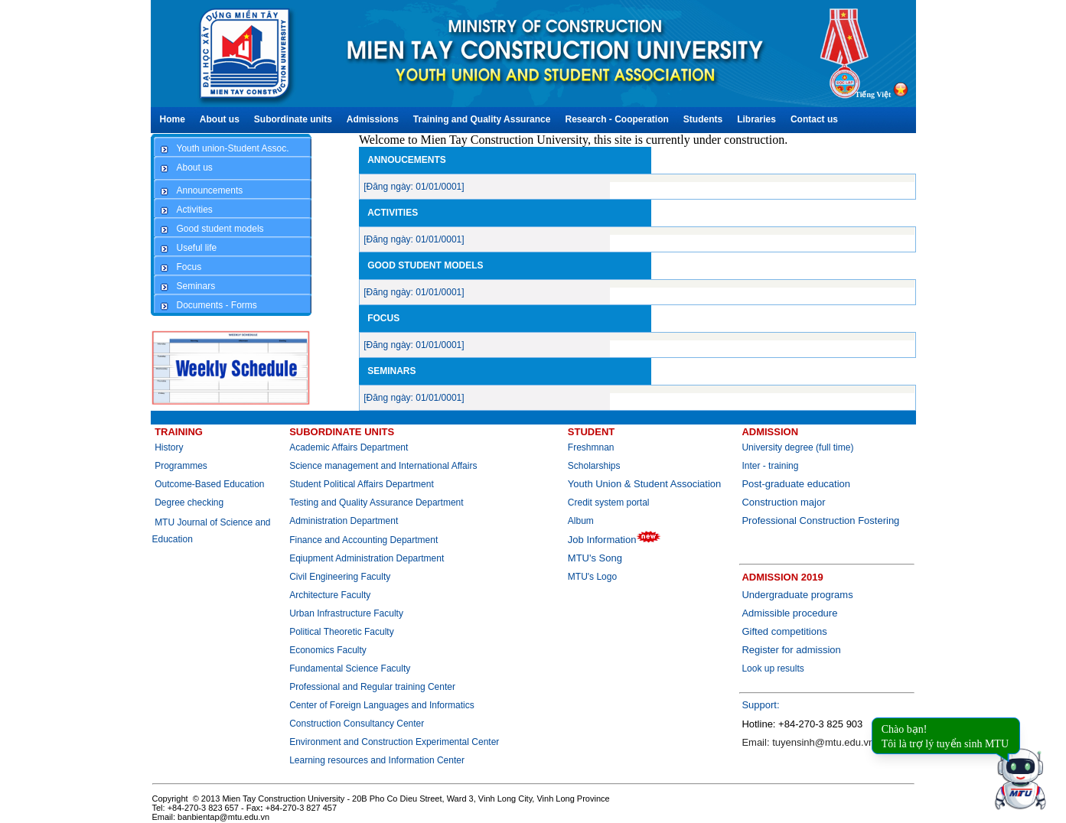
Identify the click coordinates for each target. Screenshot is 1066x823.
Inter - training (770, 465)
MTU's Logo (592, 576)
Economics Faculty (328, 650)
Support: (760, 705)
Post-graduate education (796, 484)
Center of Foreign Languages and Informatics (381, 705)
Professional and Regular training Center (372, 686)
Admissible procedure (789, 613)
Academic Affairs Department (348, 447)
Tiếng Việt (873, 94)
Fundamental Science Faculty (349, 668)
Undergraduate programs (797, 594)
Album (581, 521)
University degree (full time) (797, 447)
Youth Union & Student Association (644, 484)
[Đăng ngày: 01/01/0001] (413, 186)
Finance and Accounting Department (363, 540)
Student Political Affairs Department (361, 484)
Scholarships (594, 465)
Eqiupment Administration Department (366, 558)
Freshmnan (591, 447)
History (169, 447)
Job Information (615, 539)
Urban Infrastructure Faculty (346, 613)
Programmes (181, 465)
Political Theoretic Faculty (341, 631)
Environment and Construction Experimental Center (394, 742)
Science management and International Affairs (384, 465)
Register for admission (791, 649)
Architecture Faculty (329, 595)
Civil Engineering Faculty (339, 576)
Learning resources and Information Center (377, 760)
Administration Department (343, 521)
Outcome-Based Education (209, 484)
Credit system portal (609, 502)
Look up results (773, 668)
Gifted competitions (784, 631)
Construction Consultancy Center (356, 723)
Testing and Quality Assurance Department (376, 502)
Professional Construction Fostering (820, 520)
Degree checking (189, 502)
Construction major (783, 502)
